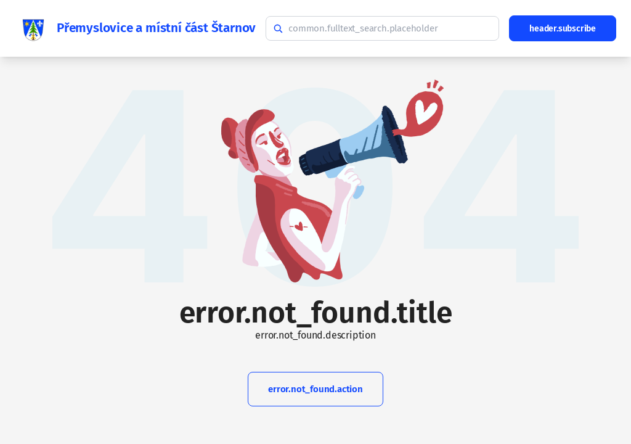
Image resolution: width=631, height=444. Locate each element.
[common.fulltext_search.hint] (382, 28)
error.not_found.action (315, 389)
